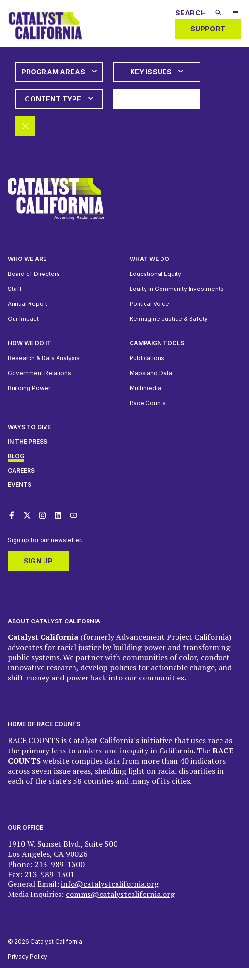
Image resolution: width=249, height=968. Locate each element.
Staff (15, 288)
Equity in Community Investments (177, 288)
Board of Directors (34, 273)
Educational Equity (155, 273)
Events (19, 484)
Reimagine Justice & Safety (169, 318)
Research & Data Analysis (44, 357)
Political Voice (149, 303)
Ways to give (29, 427)
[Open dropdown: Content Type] (59, 99)
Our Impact (23, 318)
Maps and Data (151, 372)
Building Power (29, 387)
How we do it (29, 343)
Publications (147, 357)
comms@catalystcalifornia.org (120, 894)
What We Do (149, 258)
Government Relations (39, 372)
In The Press (27, 441)
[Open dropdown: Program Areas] (59, 72)
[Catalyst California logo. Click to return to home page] (45, 42)
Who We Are (27, 258)
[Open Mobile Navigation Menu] (235, 13)
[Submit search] (218, 12)
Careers (21, 470)
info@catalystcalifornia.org (110, 884)
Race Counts (148, 402)
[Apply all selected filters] (156, 99)
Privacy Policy (27, 956)
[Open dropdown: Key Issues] (156, 72)
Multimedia (145, 387)
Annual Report (27, 303)
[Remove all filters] (25, 126)
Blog (16, 456)
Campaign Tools (157, 343)
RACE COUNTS (33, 740)
